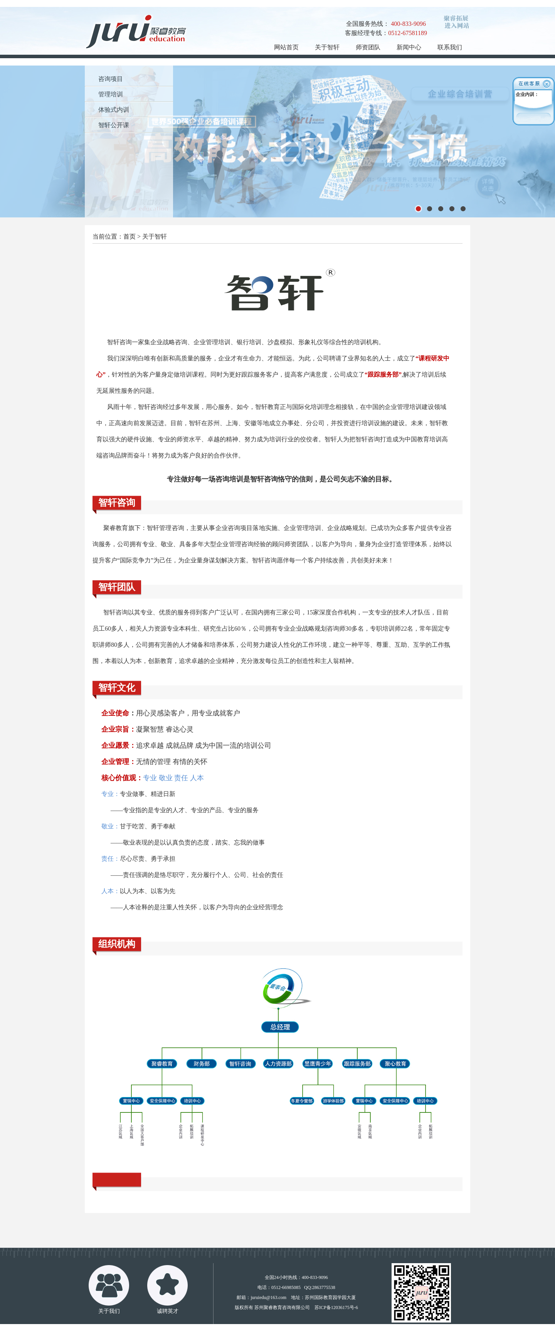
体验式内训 (113, 109)
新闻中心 (409, 47)
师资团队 (368, 47)
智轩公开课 (113, 125)
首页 (129, 236)
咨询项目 (110, 79)
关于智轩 (327, 47)
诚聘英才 (167, 1311)
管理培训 (110, 94)
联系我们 (449, 47)
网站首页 (286, 47)
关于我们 (109, 1311)
